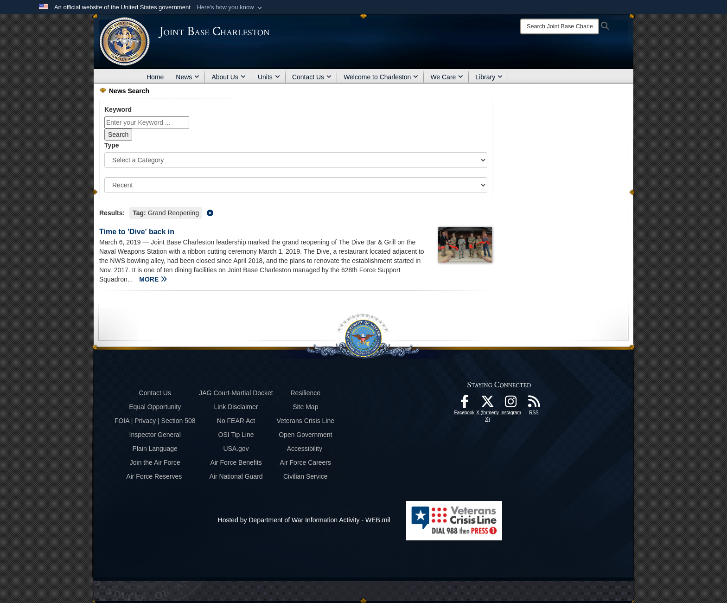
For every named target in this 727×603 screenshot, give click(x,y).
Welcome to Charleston (381, 77)
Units (269, 77)
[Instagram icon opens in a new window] (511, 404)
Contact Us (312, 77)
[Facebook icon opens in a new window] (464, 404)
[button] (230, 7)
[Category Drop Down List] (295, 160)
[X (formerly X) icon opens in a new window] (487, 404)
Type (111, 145)
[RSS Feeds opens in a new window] (534, 404)
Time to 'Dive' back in (136, 232)
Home (155, 77)
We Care (446, 77)
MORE (153, 279)
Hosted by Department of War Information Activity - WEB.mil (304, 520)
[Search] (559, 26)
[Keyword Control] (146, 122)
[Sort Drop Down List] (295, 185)
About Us (228, 77)
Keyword (118, 109)
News (187, 77)
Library (489, 77)
